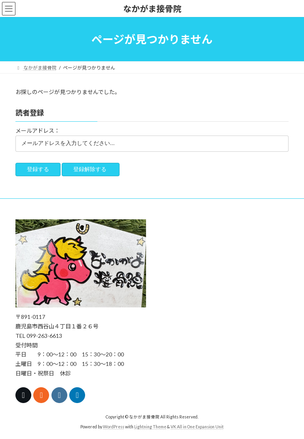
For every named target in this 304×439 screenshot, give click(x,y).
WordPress (113, 426)
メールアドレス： (37, 131)
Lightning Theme (150, 426)
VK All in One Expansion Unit (197, 426)
